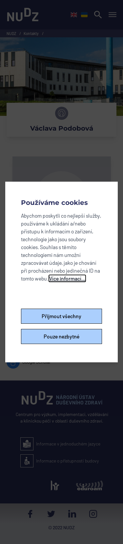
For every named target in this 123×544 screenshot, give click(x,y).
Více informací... (67, 278)
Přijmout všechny (61, 316)
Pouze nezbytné (62, 336)
